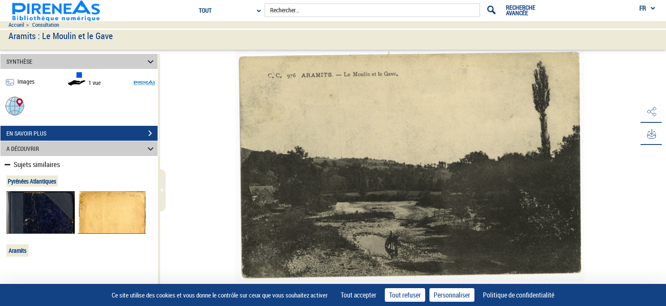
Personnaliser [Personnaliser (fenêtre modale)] (452, 295)
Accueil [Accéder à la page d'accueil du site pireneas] (16, 24)
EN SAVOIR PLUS (82, 133)
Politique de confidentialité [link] (518, 295)
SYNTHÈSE (81, 61)
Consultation (45, 24)
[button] (14, 106)
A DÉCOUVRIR (81, 148)
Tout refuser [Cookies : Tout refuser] (405, 295)
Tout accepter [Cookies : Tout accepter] (358, 295)
